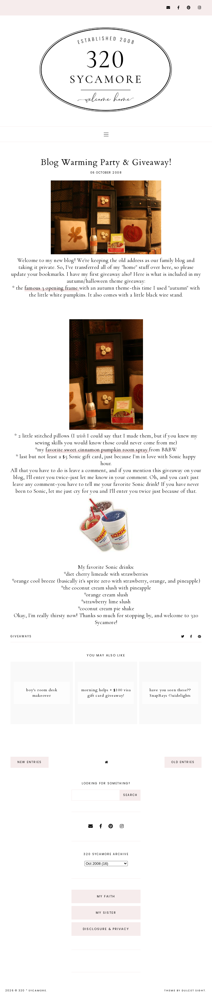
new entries (29, 762)
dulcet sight (193, 990)
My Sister (106, 912)
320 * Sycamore (32, 990)
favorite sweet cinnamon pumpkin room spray (97, 449)
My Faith (106, 896)
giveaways (21, 636)
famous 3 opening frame (52, 288)
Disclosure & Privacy (106, 929)
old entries (183, 762)
